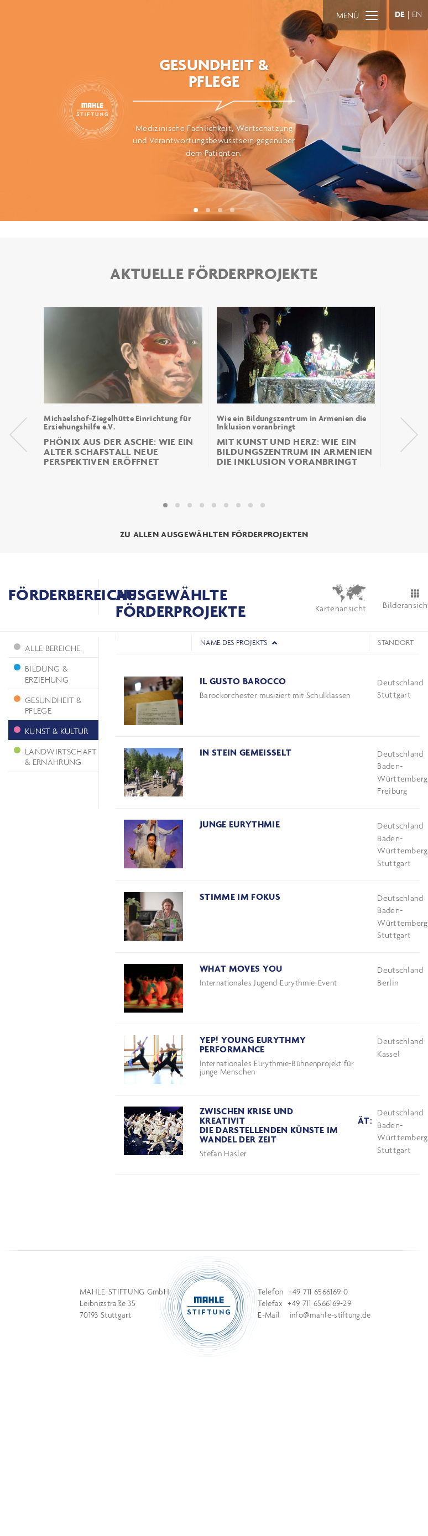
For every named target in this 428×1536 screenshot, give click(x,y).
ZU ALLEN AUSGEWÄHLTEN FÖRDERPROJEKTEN (214, 534)
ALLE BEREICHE (47, 648)
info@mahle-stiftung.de (330, 1315)
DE (400, 14)
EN (417, 14)
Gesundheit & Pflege (47, 705)
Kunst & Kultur (51, 731)
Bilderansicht (401, 599)
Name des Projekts (239, 642)
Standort (396, 642)
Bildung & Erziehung (41, 673)
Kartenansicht (340, 599)
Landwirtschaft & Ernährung (55, 756)
